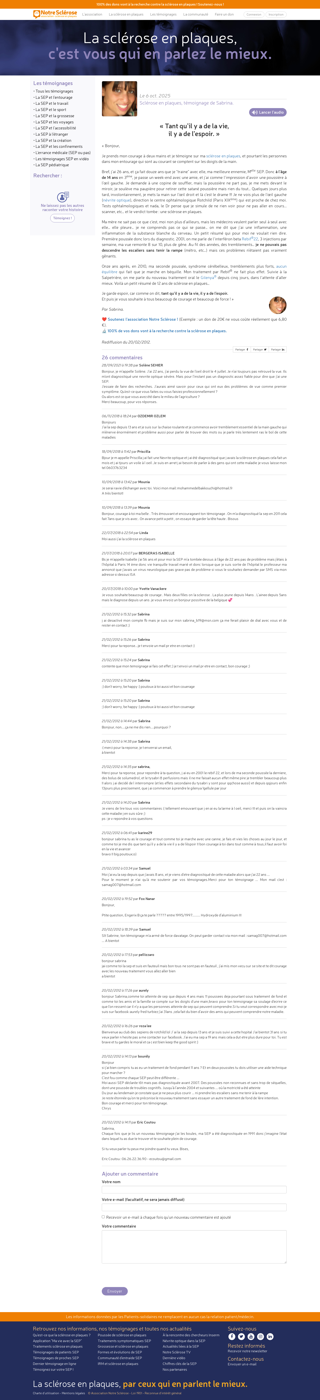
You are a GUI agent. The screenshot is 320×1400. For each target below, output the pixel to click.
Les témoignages (163, 14)
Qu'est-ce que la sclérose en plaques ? (62, 1335)
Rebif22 (250, 238)
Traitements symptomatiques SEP (124, 1341)
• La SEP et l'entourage (52, 97)
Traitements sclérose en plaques (58, 1346)
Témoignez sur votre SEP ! (53, 1369)
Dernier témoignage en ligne (54, 1363)
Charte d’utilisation (46, 1393)
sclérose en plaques (223, 155)
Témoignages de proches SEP (56, 1358)
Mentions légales (73, 1393)
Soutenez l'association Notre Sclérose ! (143, 319)
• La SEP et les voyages (53, 121)
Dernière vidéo (174, 1358)
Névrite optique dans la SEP (184, 1341)
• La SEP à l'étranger (50, 134)
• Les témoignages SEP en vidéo (61, 158)
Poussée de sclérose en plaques (122, 1335)
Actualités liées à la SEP (181, 1346)
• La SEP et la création (52, 140)
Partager (242, 349)
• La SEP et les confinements (57, 146)
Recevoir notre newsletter (247, 1351)
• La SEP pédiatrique (51, 164)
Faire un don (224, 14)
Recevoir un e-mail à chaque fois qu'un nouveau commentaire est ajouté (166, 1217)
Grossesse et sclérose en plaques (123, 1346)
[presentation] (135, 1275)
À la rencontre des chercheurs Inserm (191, 1335)
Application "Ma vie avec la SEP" (57, 1341)
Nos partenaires (175, 1369)
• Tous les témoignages (53, 91)
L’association (92, 14)
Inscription (276, 14)
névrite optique (116, 200)
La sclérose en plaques (126, 14)
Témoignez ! (62, 218)
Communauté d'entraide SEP (120, 1358)
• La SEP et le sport (49, 109)
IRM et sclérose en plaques (118, 1363)
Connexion (254, 14)
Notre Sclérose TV (177, 1352)
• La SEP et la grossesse (53, 115)
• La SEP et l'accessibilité (54, 127)
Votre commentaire (119, 1226)
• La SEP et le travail (50, 103)
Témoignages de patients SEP (56, 1352)
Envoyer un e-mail (242, 1364)
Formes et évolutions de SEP (120, 1352)
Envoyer (114, 1291)
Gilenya (208, 277)
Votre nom (111, 1181)
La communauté (195, 14)
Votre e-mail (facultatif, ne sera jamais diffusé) (143, 1199)
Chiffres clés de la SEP (180, 1363)
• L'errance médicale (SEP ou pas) (62, 152)
